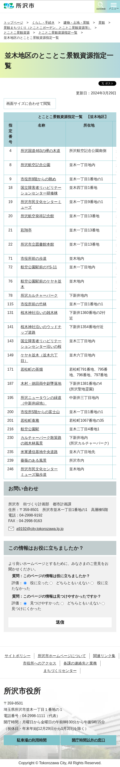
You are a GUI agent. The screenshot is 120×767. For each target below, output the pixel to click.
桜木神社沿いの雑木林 (39, 313)
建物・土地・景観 (76, 22)
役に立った (39, 583)
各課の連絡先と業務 (80, 663)
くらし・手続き (43, 22)
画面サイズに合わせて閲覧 (28, 103)
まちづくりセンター (60, 671)
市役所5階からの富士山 (40, 412)
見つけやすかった (45, 603)
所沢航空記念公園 (35, 165)
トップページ (13, 22)
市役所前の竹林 (34, 304)
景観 (101, 22)
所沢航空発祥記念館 (37, 216)
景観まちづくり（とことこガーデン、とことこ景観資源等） (47, 28)
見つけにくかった (26, 609)
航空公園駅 (30, 429)
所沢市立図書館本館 (37, 244)
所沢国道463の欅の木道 (40, 151)
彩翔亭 (26, 230)
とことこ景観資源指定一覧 (57, 32)
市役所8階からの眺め (38, 179)
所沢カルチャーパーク (39, 295)
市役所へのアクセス (39, 663)
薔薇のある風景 (34, 460)
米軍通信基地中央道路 (39, 452)
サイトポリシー (18, 656)
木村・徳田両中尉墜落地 (41, 383)
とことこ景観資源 (17, 32)
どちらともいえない (72, 583)
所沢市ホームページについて (62, 656)
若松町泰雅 (30, 420)
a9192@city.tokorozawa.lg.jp (40, 529)
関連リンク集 (104, 656)
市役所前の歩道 (34, 258)
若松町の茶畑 (32, 369)
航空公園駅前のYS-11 (39, 267)
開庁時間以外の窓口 (88, 740)
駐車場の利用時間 (32, 740)
